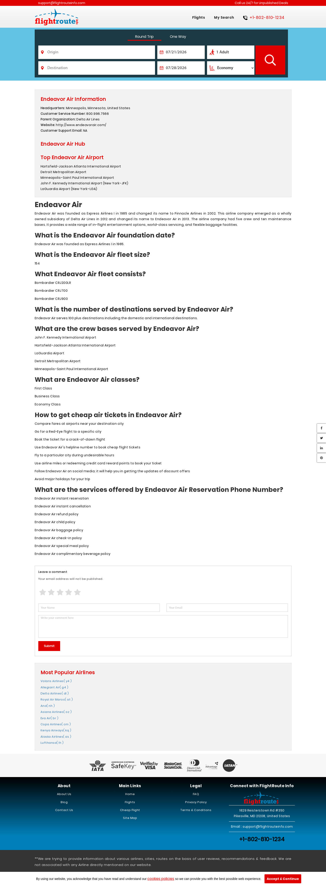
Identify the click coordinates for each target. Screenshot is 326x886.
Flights (198, 17)
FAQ (196, 794)
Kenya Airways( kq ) (56, 730)
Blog (64, 802)
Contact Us (64, 810)
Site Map (130, 818)
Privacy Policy (196, 802)
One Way (178, 36)
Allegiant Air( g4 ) (54, 687)
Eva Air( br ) (50, 718)
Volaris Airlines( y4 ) (56, 681)
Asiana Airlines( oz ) (56, 712)
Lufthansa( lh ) (52, 743)
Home (130, 794)
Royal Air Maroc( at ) (57, 699)
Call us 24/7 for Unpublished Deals (261, 3)
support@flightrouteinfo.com (61, 3)
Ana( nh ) (48, 706)
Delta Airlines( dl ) (55, 693)
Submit (49, 646)
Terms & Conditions (195, 810)
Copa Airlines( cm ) (56, 724)
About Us (64, 794)
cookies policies (160, 878)
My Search (224, 17)
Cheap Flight (130, 810)
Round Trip (144, 36)
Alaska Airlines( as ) (56, 737)
